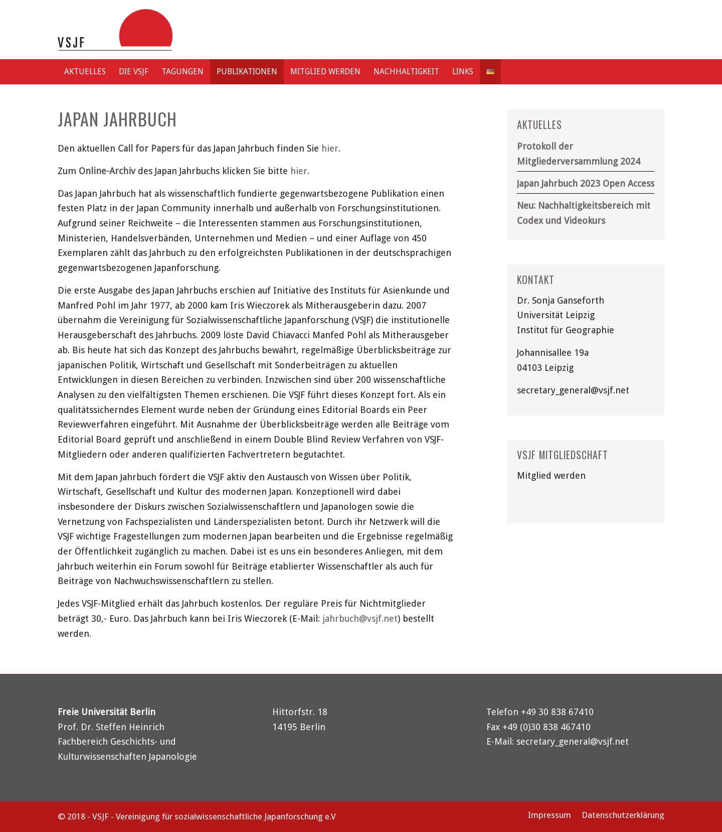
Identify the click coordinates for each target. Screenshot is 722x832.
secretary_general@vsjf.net (573, 390)
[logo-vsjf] (115, 29)
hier (329, 148)
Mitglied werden (551, 475)
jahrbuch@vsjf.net (360, 618)
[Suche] (654, 71)
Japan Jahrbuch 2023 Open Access (585, 183)
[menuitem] (85, 71)
